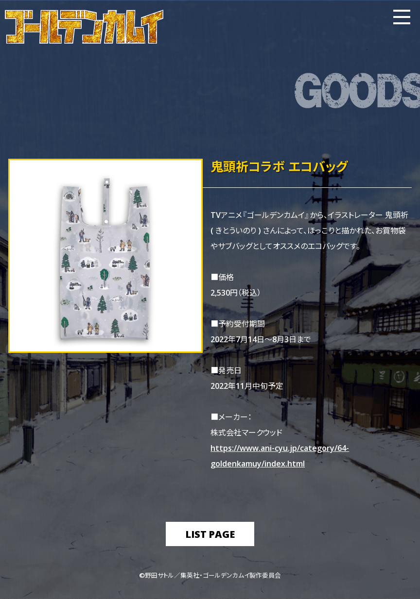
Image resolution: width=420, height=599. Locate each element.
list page (210, 534)
